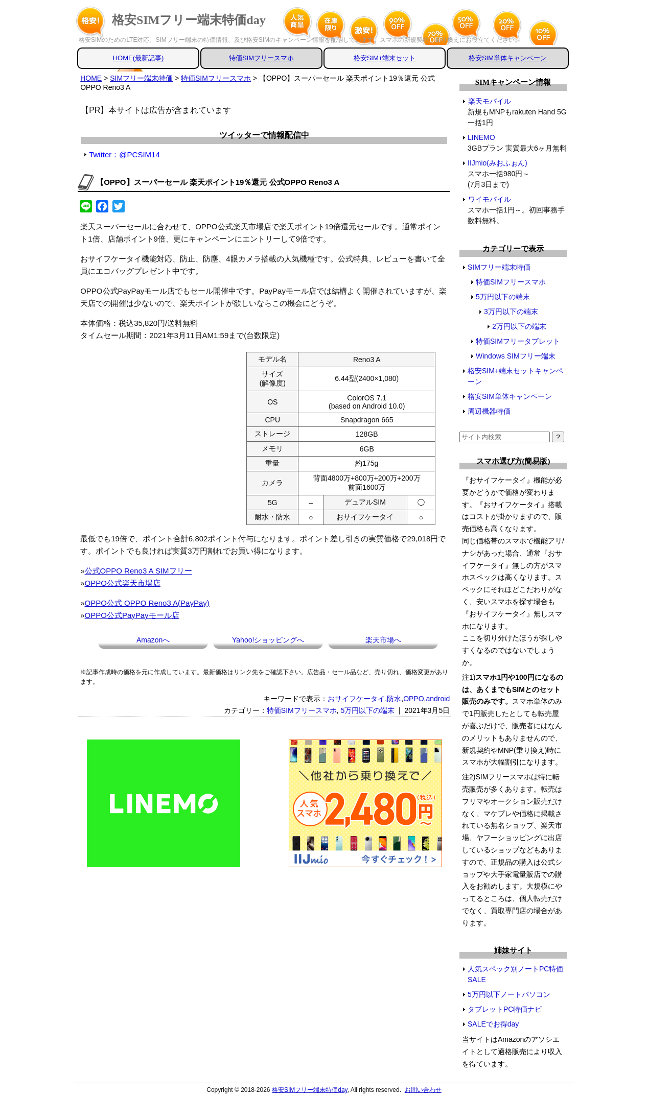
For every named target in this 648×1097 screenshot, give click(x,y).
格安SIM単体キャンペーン (508, 58)
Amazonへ (153, 640)
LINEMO (482, 137)
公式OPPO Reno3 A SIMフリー (138, 570)
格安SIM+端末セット (385, 58)
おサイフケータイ (356, 699)
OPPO (413, 699)
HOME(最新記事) (138, 58)
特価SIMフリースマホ (261, 58)
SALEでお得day (493, 1024)
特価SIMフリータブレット (518, 341)
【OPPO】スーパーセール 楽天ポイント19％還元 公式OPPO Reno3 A (217, 182)
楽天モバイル (489, 101)
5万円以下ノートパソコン (509, 994)
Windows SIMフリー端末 (516, 356)
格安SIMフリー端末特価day (189, 20)
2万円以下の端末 (519, 326)
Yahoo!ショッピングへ (268, 640)
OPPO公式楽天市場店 (122, 583)
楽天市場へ (383, 640)
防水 (394, 699)
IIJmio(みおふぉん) (498, 163)
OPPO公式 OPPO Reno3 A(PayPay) (147, 603)
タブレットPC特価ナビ (505, 1009)
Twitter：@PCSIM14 (124, 154)
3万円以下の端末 (511, 311)
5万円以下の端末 (367, 710)
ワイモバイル (489, 199)
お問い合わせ (423, 1089)
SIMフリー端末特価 (499, 267)
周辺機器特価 (489, 411)
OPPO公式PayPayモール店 (132, 615)
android (438, 699)
